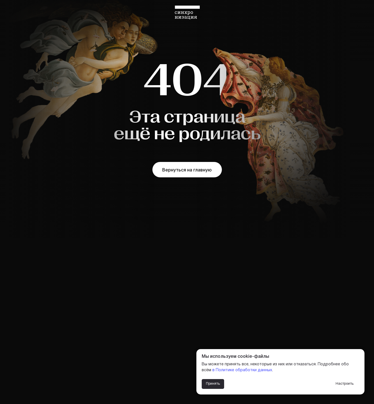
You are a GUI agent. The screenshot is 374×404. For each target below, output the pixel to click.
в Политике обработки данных (242, 370)
